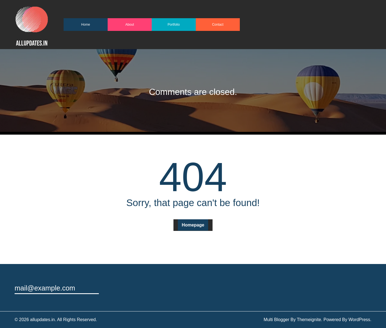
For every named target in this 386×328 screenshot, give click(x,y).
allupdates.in (32, 43)
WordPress (359, 319)
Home (85, 24)
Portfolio (174, 24)
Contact (217, 24)
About (129, 24)
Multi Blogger (276, 319)
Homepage (193, 225)
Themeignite (309, 319)
